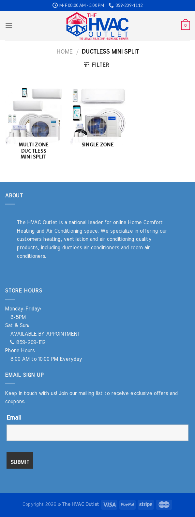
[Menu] (9, 25)
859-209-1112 (27, 342)
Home (64, 52)
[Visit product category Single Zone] (97, 121)
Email (14, 418)
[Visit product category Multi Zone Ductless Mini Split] (33, 127)
